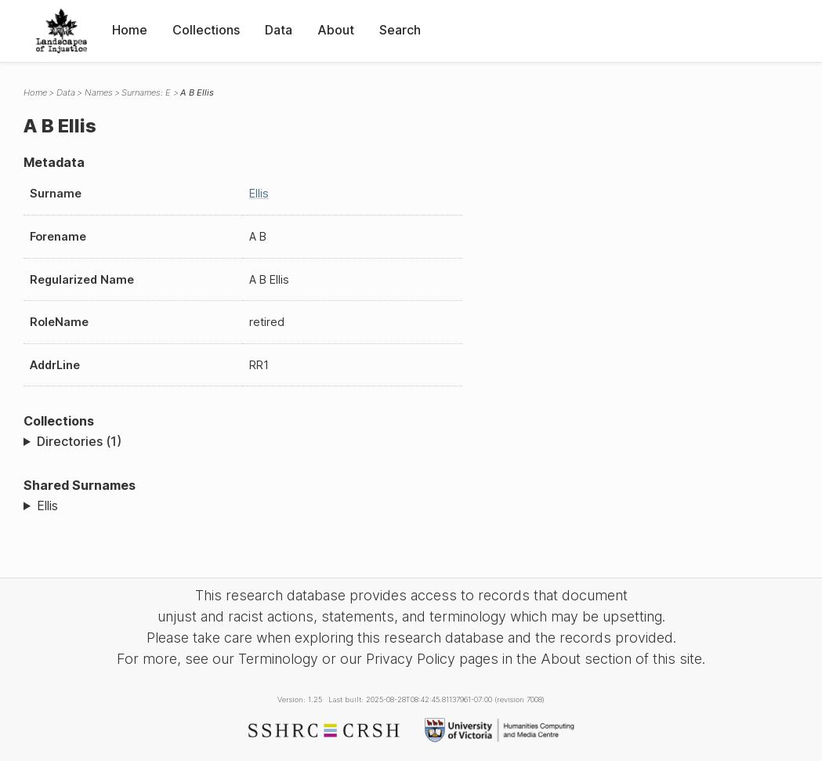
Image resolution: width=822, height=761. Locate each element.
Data (278, 30)
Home (129, 30)
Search (400, 30)
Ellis (259, 193)
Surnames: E (146, 92)
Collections (206, 30)
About (335, 30)
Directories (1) (79, 441)
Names (99, 92)
